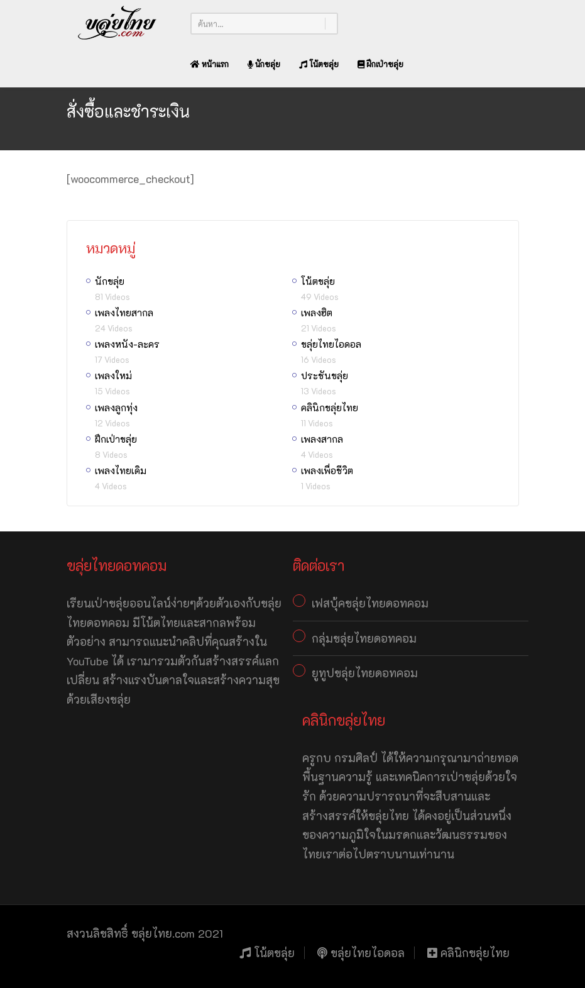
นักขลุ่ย (264, 63)
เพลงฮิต (316, 312)
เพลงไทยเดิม (120, 470)
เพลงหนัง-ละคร (127, 344)
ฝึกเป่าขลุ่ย (380, 63)
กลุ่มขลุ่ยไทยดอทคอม (364, 638)
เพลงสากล (322, 439)
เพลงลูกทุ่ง (116, 407)
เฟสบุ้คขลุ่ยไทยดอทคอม (370, 603)
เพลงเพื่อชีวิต (327, 470)
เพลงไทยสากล (124, 312)
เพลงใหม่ (113, 375)
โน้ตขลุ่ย (319, 63)
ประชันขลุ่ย (324, 375)
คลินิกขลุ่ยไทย (329, 407)
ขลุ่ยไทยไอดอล (331, 344)
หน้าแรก (209, 63)
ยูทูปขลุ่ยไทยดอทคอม (365, 672)
